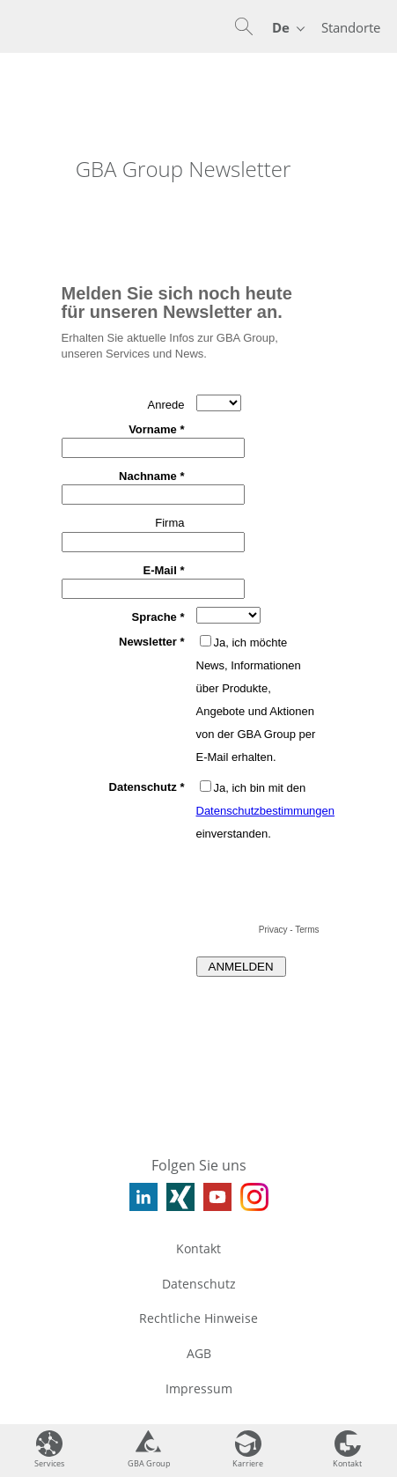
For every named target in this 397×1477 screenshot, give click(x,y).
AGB (199, 1353)
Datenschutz (199, 1283)
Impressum (198, 1388)
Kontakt (198, 1248)
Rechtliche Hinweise (198, 1318)
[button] (244, 26)
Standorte (350, 27)
